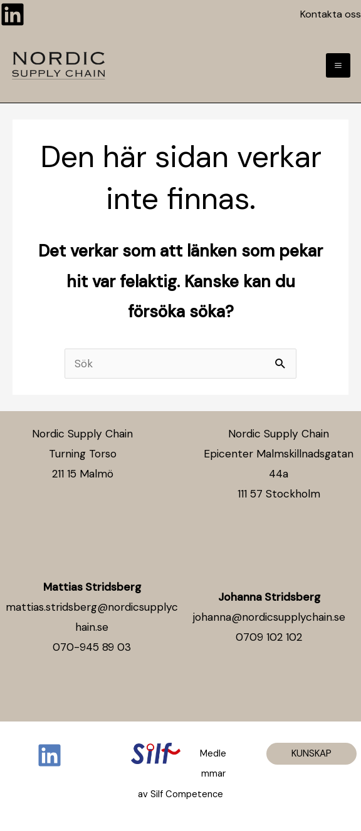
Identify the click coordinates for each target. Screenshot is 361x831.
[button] (311, 754)
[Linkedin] (12, 14)
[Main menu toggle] (338, 65)
